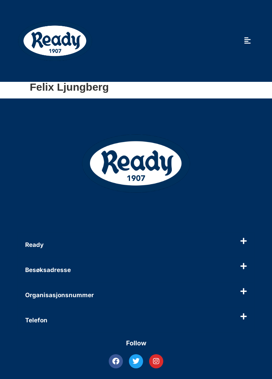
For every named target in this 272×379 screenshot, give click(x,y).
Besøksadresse (48, 269)
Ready (34, 244)
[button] (136, 244)
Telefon (36, 320)
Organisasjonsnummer (59, 295)
